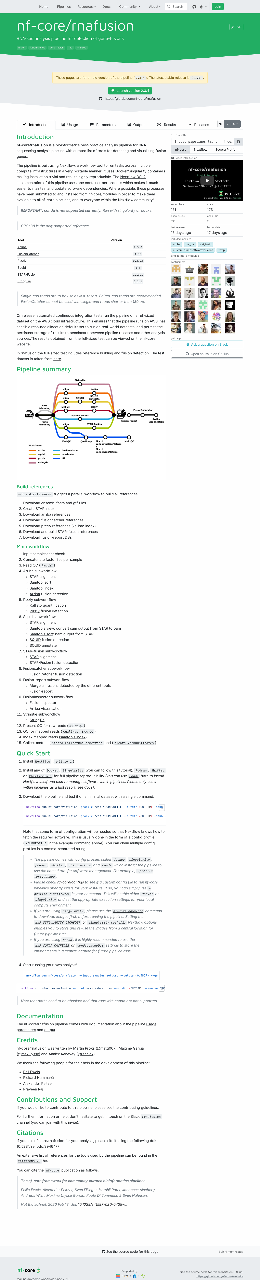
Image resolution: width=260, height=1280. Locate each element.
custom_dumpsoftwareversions (193, 250)
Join (217, 6)
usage (151, 1024)
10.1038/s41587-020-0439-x (102, 1204)
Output (136, 125)
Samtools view (42, 628)
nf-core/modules (103, 194)
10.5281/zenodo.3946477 (38, 1146)
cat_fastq (205, 244)
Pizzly (22, 261)
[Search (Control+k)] (176, 6)
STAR (34, 576)
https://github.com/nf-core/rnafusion (130, 98)
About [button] (153, 6)
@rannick (85, 1054)
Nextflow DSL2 (133, 177)
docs (88, 787)
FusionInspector (43, 702)
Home (43, 6)
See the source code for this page (130, 1251)
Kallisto (36, 605)
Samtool (36, 582)
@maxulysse (28, 1054)
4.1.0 (196, 78)
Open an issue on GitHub (207, 354)
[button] (162, 807)
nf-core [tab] (180, 149)
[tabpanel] (207, 142)
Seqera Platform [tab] (227, 149)
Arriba (22, 247)
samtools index (73, 737)
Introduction (36, 125)
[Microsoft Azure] (135, 1275)
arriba (176, 244)
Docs (106, 6)
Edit (236, 27)
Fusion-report (41, 691)
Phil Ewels (31, 1072)
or (80, 922)
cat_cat (190, 244)
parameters (26, 1030)
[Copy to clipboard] (238, 142)
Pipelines (64, 6)
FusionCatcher (28, 254)
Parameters (103, 125)
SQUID (35, 640)
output (49, 1030)
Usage (70, 125)
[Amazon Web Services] (126, 1275)
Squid (21, 268)
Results (166, 125)
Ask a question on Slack (207, 344)
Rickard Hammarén (39, 1077)
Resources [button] (85, 6)
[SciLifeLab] (143, 1275)
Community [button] (128, 6)
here (57, 359)
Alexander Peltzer (38, 1083)
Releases (198, 125)
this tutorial (121, 770)
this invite (69, 1122)
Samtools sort (41, 634)
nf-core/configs (70, 882)
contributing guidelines (139, 1107)
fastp (222, 250)
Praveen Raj (33, 1089)
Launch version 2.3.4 (130, 91)
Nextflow (67, 165)
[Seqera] (118, 1275)
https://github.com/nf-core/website (219, 1276)
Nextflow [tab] (200, 149)
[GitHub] (194, 6)
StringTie (24, 281)
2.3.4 (231, 124)
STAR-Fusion (27, 274)
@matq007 (106, 1048)
